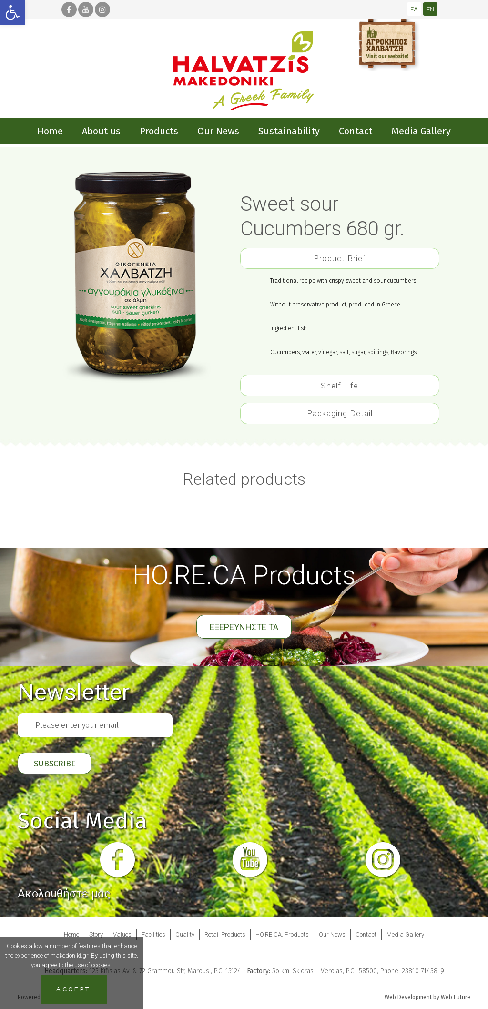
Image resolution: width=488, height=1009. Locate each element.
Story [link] (96, 934)
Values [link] (122, 934)
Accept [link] (74, 989)
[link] (12, 12)
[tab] (339, 256)
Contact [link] (366, 934)
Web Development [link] (408, 997)
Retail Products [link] (224, 934)
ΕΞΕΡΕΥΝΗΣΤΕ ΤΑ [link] (244, 627)
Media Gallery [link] (405, 934)
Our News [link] (332, 934)
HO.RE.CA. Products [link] (282, 934)
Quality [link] (184, 934)
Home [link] (71, 934)
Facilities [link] (153, 934)
